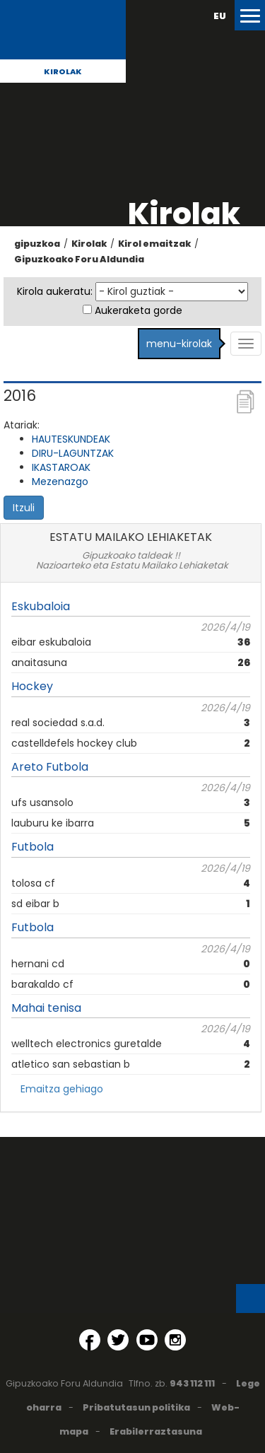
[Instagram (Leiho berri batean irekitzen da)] (175, 1339)
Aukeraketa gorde (138, 310)
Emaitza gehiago (61, 1089)
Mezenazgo (60, 481)
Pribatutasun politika (136, 1407)
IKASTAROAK (61, 467)
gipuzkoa (37, 244)
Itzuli (24, 508)
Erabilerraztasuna (156, 1431)
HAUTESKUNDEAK (71, 439)
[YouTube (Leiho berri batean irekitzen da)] (147, 1339)
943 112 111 (192, 1383)
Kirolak (63, 71)
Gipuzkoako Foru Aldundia (79, 259)
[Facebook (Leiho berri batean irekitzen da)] (89, 1339)
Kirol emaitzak (154, 244)
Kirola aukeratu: (55, 291)
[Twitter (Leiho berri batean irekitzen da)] (118, 1339)
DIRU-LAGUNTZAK (73, 453)
